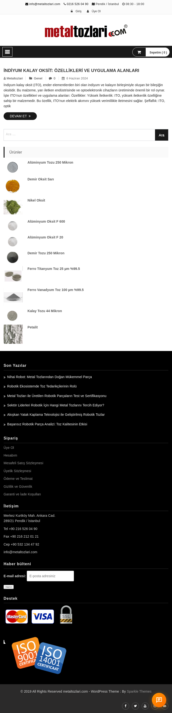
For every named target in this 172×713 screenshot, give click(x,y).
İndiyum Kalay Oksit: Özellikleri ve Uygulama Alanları (71, 70)
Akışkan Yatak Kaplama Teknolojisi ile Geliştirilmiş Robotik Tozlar (56, 414)
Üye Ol (9, 448)
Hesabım (10, 455)
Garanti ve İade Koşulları (22, 494)
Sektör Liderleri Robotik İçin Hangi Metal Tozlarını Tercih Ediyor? (55, 405)
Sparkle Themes (139, 691)
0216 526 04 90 (77, 4)
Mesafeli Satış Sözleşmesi (23, 463)
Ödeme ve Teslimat (18, 479)
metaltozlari (15, 78)
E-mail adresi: (15, 576)
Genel (38, 78)
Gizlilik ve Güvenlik (18, 486)
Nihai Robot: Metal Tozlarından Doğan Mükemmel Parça (49, 377)
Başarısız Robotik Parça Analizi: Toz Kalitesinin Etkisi (47, 424)
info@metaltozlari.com (42, 4)
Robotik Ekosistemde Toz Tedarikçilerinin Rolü (42, 386)
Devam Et (20, 116)
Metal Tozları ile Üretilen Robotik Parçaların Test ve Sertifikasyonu (56, 396)
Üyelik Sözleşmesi (17, 471)
